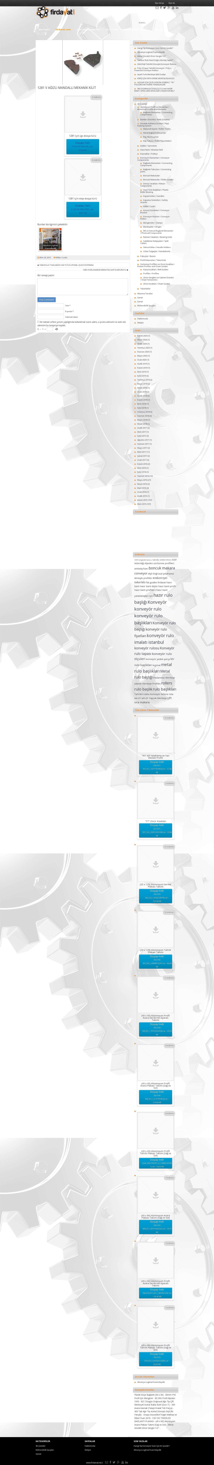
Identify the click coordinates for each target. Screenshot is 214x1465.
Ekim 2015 (141, 504)
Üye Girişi (159, 3)
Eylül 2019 (141, 375)
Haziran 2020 (143, 351)
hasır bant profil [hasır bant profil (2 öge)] (167, 586)
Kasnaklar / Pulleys (149, 153)
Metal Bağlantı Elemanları (154, 132)
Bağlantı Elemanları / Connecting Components (156, 113)
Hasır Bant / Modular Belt (151, 149)
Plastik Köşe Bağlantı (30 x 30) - (149, 1394)
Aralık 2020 (142, 343)
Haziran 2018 (143, 415)
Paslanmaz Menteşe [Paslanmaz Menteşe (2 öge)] (164, 677)
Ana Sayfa (44, 29)
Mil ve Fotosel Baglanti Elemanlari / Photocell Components (156, 231)
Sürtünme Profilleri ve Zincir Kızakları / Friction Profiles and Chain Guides (156, 265)
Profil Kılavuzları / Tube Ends (153, 260)
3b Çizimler (112, 29)
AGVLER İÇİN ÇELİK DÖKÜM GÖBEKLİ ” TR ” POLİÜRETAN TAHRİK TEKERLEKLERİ (154, 83)
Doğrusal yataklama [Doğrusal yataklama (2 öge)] (163, 573)
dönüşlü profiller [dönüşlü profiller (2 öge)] (143, 578)
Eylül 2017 (141, 436)
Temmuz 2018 (143, 411)
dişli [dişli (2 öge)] (150, 573)
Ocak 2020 (142, 359)
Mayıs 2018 (142, 419)
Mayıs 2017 (142, 448)
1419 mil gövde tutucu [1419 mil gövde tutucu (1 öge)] (143, 560)
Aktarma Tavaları (145, 293)
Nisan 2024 (142, 339)
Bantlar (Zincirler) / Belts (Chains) (154, 119)
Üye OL (172, 3)
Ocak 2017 (142, 460)
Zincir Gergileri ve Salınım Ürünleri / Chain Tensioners (157, 278)
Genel (140, 297)
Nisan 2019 (142, 387)
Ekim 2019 (141, 371)
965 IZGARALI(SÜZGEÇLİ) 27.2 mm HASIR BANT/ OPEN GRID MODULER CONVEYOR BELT (154, 89)
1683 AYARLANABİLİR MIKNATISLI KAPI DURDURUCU (105, 270)
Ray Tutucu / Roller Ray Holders (157, 140)
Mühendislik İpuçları (135, 29)
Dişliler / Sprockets (148, 145)
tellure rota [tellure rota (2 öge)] (167, 694)
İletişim (140, 322)
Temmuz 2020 (143, 347)
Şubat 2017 (142, 456)
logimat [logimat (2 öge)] (157, 665)
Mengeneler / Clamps (153, 222)
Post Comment (46, 299)
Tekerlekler (145, 288)
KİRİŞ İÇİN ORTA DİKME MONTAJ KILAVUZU (155, 78)
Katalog (156, 29)
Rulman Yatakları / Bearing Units (157, 237)
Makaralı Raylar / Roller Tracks (157, 128)
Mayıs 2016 (142, 480)
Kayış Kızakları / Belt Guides (155, 269)
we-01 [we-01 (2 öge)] (137, 698)
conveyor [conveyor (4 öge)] (140, 573)
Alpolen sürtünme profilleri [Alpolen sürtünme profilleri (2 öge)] (159, 563)
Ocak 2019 (142, 391)
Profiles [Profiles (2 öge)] (156, 683)
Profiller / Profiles (151, 273)
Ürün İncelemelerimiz (88, 29)
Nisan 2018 (142, 423)
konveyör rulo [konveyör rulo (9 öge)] (148, 609)
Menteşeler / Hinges (152, 226)
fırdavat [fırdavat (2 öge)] (162, 582)
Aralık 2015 (142, 496)
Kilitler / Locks (61, 257)
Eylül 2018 (141, 407)
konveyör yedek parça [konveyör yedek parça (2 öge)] (158, 659)
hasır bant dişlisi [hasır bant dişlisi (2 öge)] (149, 586)
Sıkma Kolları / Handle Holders (157, 247)
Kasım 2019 (142, 367)
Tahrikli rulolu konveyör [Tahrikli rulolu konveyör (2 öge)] (147, 694)
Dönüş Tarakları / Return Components (152, 184)
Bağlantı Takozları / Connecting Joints (155, 170)
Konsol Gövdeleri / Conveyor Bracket (154, 211)
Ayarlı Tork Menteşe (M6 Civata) (151, 74)
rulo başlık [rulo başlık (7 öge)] (143, 689)
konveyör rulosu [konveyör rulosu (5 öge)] (146, 648)
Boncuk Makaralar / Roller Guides (158, 179)
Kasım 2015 (142, 500)
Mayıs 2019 (142, 383)
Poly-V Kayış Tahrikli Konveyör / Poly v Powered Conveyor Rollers (152, 69)
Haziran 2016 (143, 476)
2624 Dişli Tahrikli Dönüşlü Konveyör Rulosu (156, 64)
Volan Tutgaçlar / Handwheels (156, 251)
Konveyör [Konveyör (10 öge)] (157, 602)
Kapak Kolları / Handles (153, 196)
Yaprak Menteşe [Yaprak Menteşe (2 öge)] (158, 698)
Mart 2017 (141, 452)
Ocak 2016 (142, 492)
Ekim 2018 (141, 403)
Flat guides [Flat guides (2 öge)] (151, 582)
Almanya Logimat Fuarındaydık (151, 52)
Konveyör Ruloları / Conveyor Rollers (155, 217)
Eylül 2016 (141, 472)
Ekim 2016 (141, 468)
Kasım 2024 (142, 335)
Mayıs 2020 (142, 355)
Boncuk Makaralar (151, 175)
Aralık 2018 (142, 395)
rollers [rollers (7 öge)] (166, 683)
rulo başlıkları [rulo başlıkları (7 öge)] (164, 689)
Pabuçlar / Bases (148, 256)
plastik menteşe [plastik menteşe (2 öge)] (143, 683)
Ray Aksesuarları (151, 136)
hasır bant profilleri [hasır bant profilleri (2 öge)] (144, 589)
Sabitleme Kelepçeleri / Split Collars (154, 242)
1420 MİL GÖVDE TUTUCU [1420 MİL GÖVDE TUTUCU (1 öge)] (161, 560)
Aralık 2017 (142, 428)
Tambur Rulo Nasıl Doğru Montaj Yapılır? (155, 60)
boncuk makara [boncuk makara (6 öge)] (162, 568)
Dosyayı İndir (82, 146)
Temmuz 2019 (143, 379)
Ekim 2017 (141, 432)
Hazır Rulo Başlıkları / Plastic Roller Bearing (154, 190)
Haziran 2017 (143, 444)
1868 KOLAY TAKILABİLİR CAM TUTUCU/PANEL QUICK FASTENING (65, 265)
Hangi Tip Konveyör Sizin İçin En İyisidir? (155, 48)
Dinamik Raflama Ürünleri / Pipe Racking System (153, 124)
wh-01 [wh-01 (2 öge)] (145, 698)
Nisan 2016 (142, 484)
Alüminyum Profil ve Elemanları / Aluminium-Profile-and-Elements (153, 108)
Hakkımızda (142, 318)
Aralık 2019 (142, 363)
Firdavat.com (63, 29)
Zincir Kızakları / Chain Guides (156, 283)
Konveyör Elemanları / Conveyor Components (153, 158)
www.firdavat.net (94, 1462)
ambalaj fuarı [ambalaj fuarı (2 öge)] (141, 568)
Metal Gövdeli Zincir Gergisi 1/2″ (151, 56)
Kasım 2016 (142, 464)
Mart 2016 (141, 488)
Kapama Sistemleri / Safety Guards (154, 201)
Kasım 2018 (142, 399)
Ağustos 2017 (143, 440)
